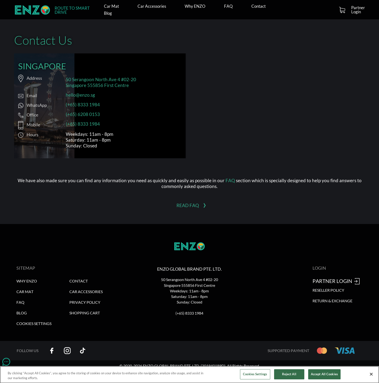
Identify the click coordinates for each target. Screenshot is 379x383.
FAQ (228, 6)
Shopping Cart (84, 313)
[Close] (371, 375)
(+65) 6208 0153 (83, 114)
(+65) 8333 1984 (83, 104)
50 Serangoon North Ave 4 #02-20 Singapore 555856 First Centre (101, 82)
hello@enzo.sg (80, 95)
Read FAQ (187, 205)
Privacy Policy (84, 302)
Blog (108, 13)
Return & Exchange (332, 300)
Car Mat (111, 6)
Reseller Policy (328, 290)
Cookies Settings (33, 323)
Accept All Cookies (324, 375)
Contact (258, 6)
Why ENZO (195, 6)
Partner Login (358, 10)
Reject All (289, 375)
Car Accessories (152, 6)
